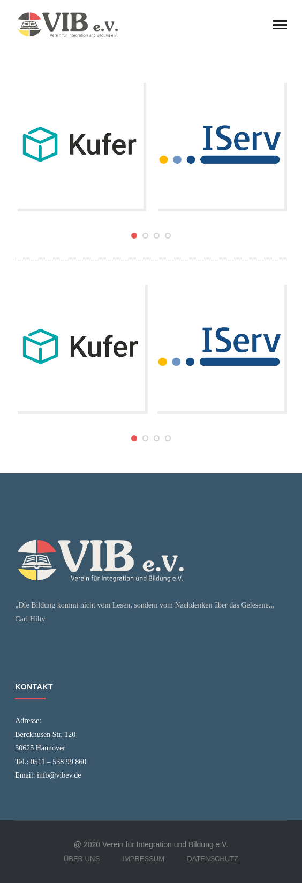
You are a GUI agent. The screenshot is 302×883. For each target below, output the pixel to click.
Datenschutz (212, 859)
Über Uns (82, 859)
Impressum (143, 859)
